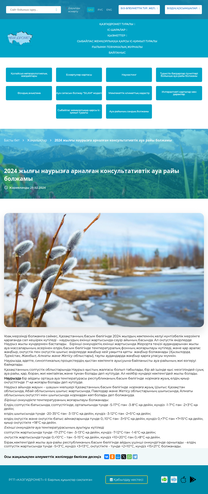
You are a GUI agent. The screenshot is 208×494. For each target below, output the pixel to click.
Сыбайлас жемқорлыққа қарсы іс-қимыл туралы (117, 41)
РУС (100, 9)
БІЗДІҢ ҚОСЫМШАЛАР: (183, 9)
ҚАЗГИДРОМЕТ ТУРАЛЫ (117, 24)
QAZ (90, 9)
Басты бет (12, 140)
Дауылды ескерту (73, 10)
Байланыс (117, 52)
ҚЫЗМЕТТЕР (117, 35)
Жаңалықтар (37, 140)
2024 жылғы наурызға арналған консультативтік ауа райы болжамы (113, 140)
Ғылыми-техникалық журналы (117, 47)
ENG (109, 9)
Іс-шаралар (117, 29)
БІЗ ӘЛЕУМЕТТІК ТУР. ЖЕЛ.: (139, 9)
